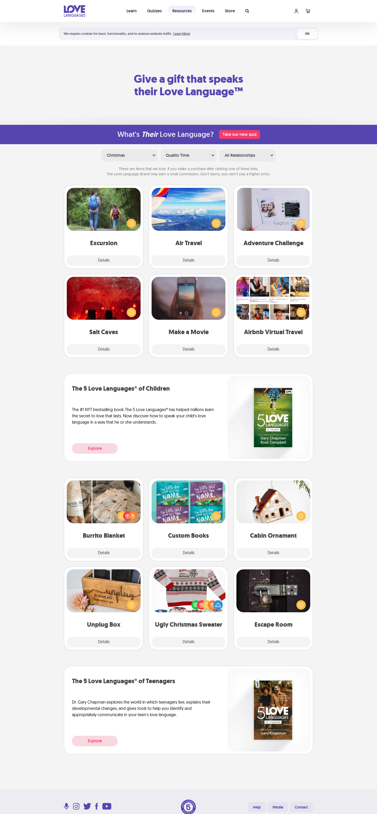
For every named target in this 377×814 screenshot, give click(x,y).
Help (257, 807)
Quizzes (154, 11)
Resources (182, 11)
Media (278, 807)
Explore (95, 448)
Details (104, 261)
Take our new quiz (240, 134)
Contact (301, 807)
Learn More (181, 33)
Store (230, 11)
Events (208, 11)
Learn (131, 11)
